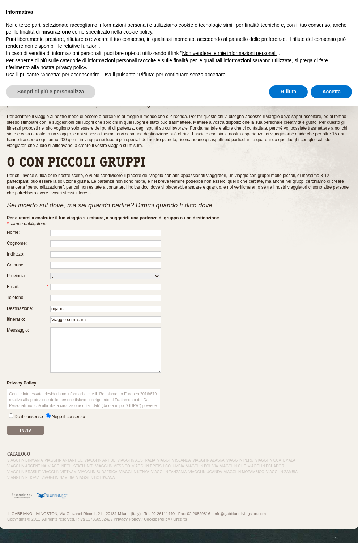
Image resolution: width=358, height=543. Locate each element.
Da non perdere (339, 17)
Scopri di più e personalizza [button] (50, 529)
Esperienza (225, 17)
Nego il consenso (68, 416)
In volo (286, 17)
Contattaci (308, 17)
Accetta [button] (331, 529)
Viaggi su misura (258, 17)
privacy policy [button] (71, 505)
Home (12, 65)
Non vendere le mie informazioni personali (229, 490)
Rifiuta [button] (289, 529)
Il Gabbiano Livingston (186, 17)
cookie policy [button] (137, 469)
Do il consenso (28, 416)
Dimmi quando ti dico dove (174, 205)
